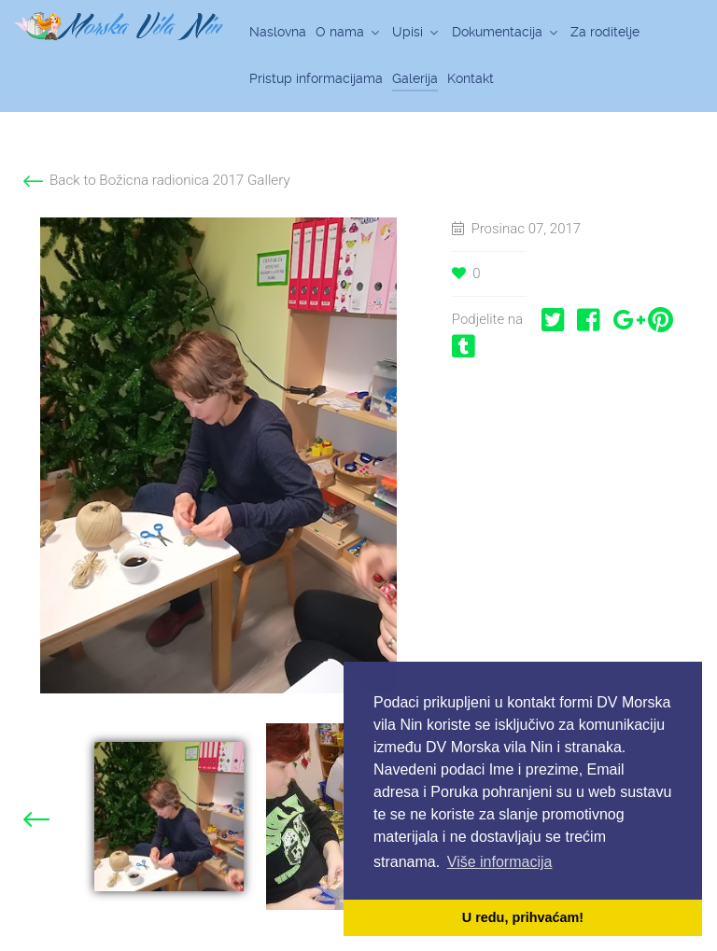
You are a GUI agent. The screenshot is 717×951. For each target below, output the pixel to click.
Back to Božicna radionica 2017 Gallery (169, 180)
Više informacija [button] (500, 862)
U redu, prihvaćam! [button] (522, 917)
